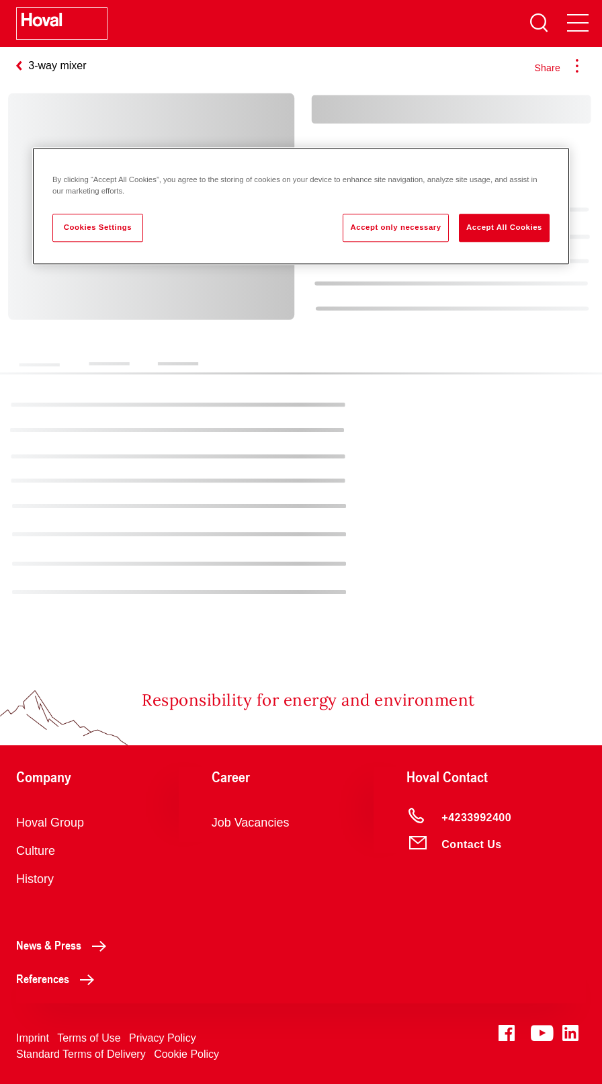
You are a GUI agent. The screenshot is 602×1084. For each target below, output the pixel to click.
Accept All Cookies (504, 227)
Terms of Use (88, 1038)
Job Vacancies (251, 822)
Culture (35, 851)
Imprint (32, 1038)
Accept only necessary (395, 227)
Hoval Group (50, 822)
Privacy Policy (162, 1038)
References (58, 978)
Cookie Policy (186, 1054)
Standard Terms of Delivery (81, 1054)
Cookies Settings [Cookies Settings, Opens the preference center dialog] (98, 227)
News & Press (65, 945)
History (35, 879)
